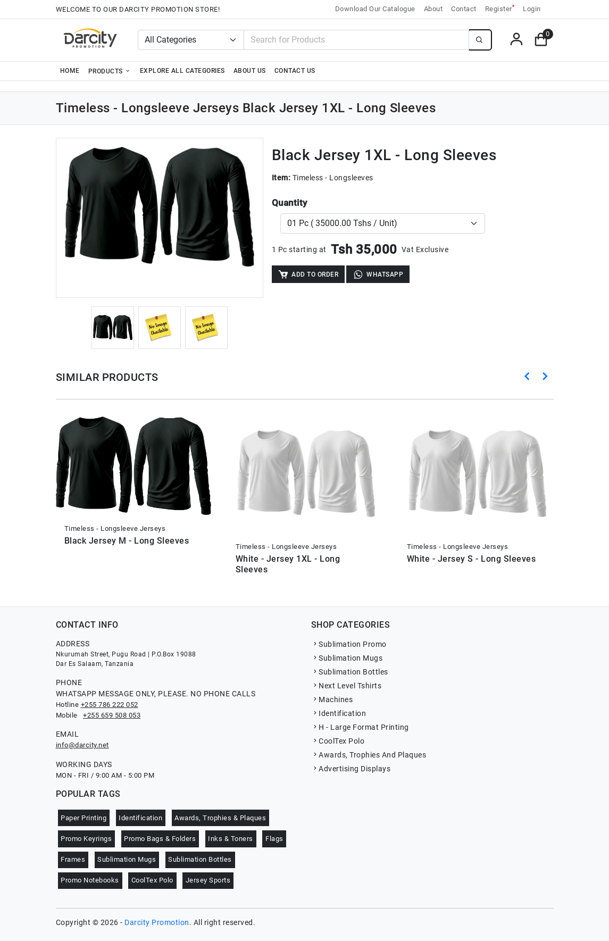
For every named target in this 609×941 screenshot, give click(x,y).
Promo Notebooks (90, 880)
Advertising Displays (351, 768)
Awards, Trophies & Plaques (220, 818)
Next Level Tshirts (346, 685)
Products (109, 71)
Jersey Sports (208, 880)
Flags (274, 839)
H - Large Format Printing (360, 727)
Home (70, 70)
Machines (332, 699)
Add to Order (308, 274)
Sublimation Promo (349, 644)
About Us (249, 70)
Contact (464, 9)
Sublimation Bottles (349, 672)
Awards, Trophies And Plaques (369, 755)
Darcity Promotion (156, 922)
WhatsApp (378, 274)
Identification (338, 713)
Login (532, 9)
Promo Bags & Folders (160, 839)
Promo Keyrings (86, 839)
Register (500, 8)
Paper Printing (83, 818)
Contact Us (294, 70)
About (433, 9)
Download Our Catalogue (375, 9)
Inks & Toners (230, 839)
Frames (73, 859)
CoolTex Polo (338, 741)
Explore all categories (182, 70)
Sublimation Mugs (347, 658)
